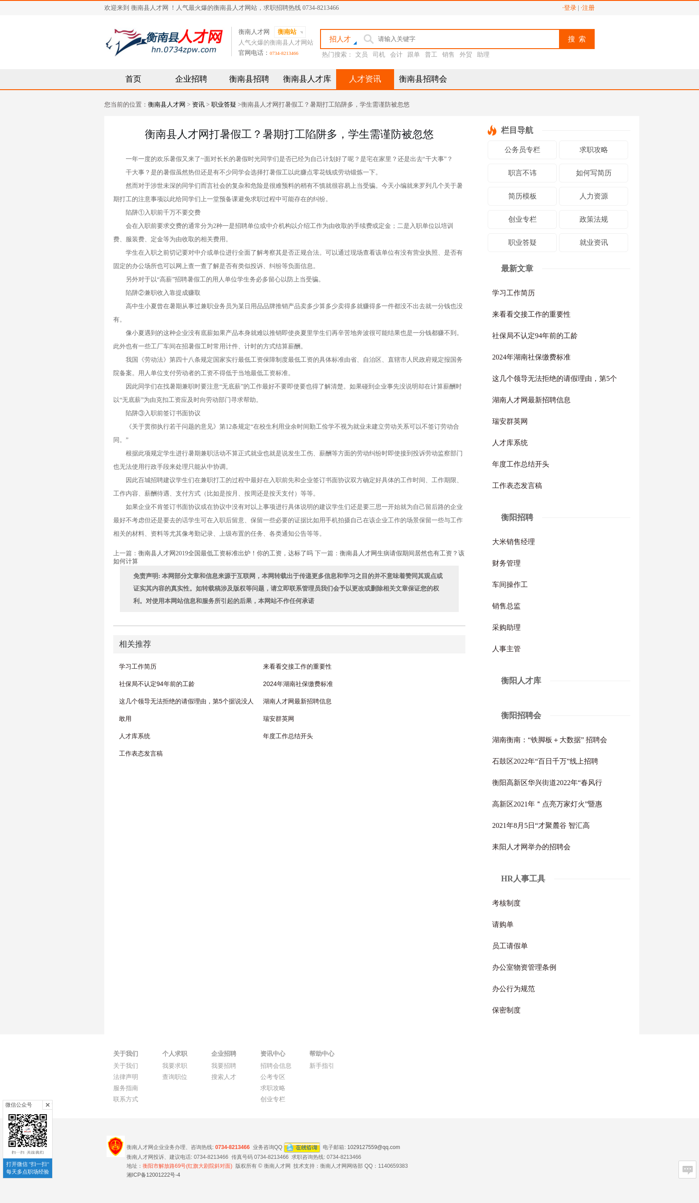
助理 (483, 54)
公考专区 (272, 1077)
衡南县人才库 (307, 78)
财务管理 (506, 563)
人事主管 (506, 649)
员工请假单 (510, 946)
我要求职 (174, 1065)
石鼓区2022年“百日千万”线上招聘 (545, 761)
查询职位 (174, 1077)
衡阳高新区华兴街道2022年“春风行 (547, 782)
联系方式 (125, 1099)
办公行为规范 (513, 988)
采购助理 (506, 627)
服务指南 (125, 1088)
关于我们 (125, 1065)
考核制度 (506, 903)
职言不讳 (522, 173)
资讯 (198, 104)
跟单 (413, 54)
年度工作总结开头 (288, 736)
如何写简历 (594, 173)
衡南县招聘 (249, 78)
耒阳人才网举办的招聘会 (531, 847)
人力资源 (594, 196)
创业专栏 (522, 219)
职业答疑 (223, 104)
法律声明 (125, 1077)
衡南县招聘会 (423, 78)
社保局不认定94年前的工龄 (157, 683)
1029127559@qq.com (373, 1147)
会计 (396, 54)
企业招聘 (191, 78)
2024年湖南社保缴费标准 (298, 683)
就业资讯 (594, 242)
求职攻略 (594, 149)
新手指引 (321, 1065)
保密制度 (506, 1010)
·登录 (569, 7)
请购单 (503, 924)
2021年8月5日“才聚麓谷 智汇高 (541, 825)
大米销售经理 (513, 542)
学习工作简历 (137, 666)
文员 (361, 54)
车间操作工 (510, 584)
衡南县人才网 (166, 104)
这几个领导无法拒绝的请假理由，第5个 (554, 378)
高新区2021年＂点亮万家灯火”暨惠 (547, 804)
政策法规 (594, 219)
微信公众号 (18, 1105)
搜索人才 (223, 1077)
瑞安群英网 (278, 718)
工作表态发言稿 (141, 753)
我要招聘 (223, 1065)
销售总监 (506, 606)
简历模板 (522, 196)
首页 (133, 78)
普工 (431, 54)
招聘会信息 (276, 1065)
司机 (379, 54)
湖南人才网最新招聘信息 (297, 701)
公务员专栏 (522, 149)
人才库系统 (134, 736)
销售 (448, 54)
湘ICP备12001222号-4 (153, 1175)
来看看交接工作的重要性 (297, 666)
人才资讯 (365, 78)
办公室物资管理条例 (524, 967)
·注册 (588, 7)
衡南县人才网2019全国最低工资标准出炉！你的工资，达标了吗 (225, 553)
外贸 (466, 54)
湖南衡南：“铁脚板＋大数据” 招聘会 (549, 740)
